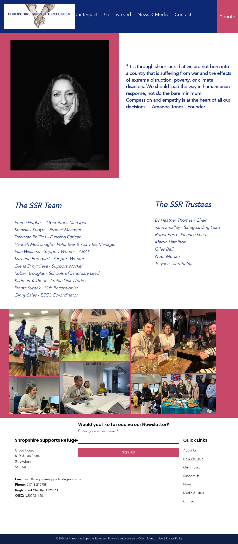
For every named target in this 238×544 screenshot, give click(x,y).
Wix (141, 538)
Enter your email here (96, 431)
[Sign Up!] (128, 452)
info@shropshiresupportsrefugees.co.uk (53, 479)
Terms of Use (155, 538)
